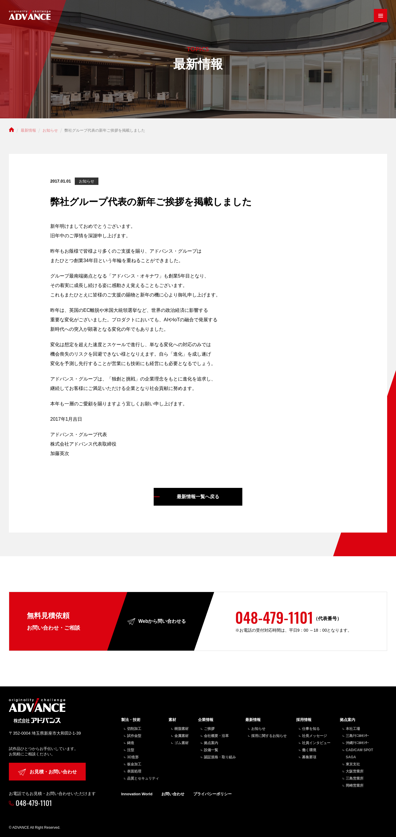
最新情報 (253, 719)
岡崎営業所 (354, 785)
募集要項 (309, 757)
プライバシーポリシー (212, 794)
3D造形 (133, 757)
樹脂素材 (181, 729)
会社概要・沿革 (216, 736)
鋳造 (130, 743)
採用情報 (303, 719)
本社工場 (353, 729)
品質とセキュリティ (143, 778)
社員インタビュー (316, 743)
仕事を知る (311, 729)
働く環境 (309, 750)
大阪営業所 (354, 771)
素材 (172, 719)
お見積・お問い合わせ (47, 772)
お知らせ (258, 729)
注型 (130, 750)
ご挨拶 (209, 729)
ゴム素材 (181, 743)
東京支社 (353, 764)
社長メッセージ (314, 736)
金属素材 (181, 736)
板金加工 (134, 764)
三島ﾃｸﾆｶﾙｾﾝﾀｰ (357, 736)
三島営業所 (354, 778)
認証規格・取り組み (220, 757)
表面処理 (134, 771)
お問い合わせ (172, 794)
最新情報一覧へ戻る (198, 496)
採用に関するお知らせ (269, 736)
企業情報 (205, 719)
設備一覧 (211, 750)
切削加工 (134, 729)
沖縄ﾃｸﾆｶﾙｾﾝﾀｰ (357, 743)
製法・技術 (130, 719)
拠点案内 (211, 743)
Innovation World (136, 794)
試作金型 (134, 736)
